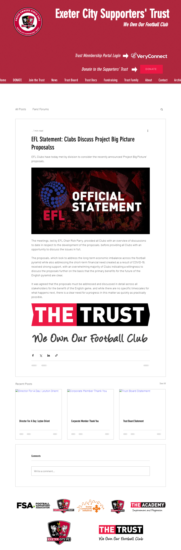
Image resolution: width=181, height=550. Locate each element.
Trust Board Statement (133, 421)
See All (163, 383)
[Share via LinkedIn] (48, 355)
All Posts (20, 109)
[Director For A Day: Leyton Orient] (39, 402)
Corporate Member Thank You (85, 421)
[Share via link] (56, 355)
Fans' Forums (40, 109)
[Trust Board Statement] (142, 402)
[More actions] (148, 130)
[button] (90, 79)
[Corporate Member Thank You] (90, 402)
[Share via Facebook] (32, 355)
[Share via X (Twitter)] (40, 355)
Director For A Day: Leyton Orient (34, 421)
